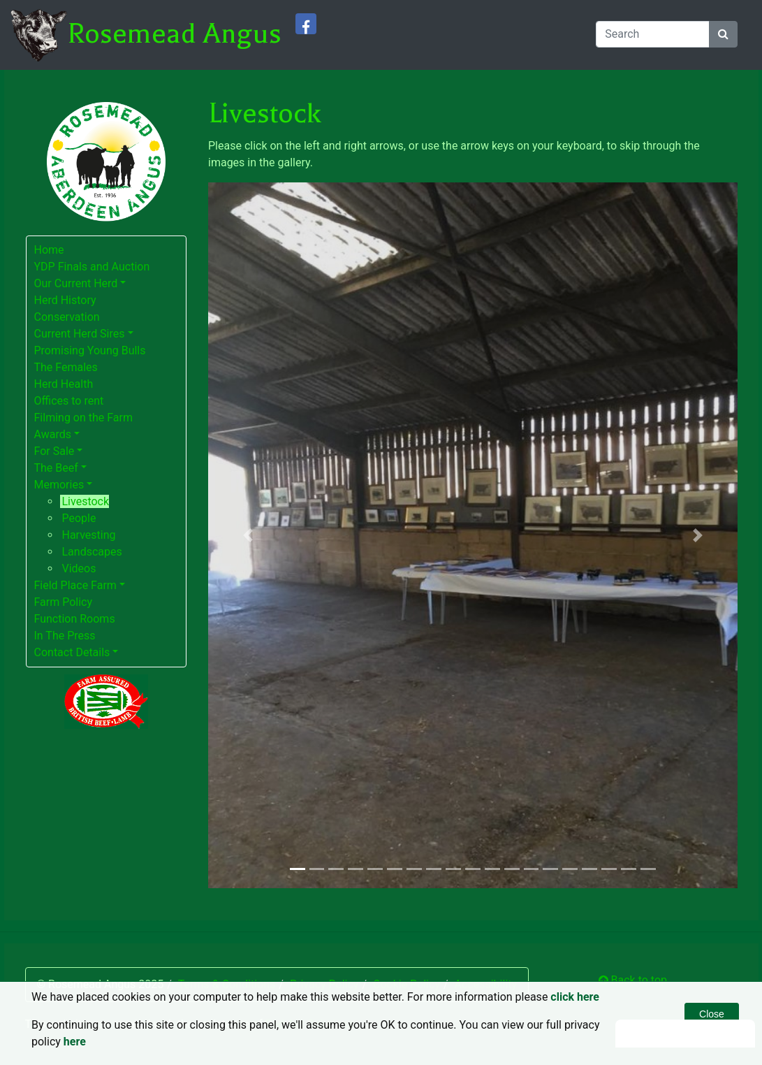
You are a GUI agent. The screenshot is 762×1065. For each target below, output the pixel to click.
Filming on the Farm (83, 417)
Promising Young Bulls (90, 350)
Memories (59, 484)
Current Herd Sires (79, 333)
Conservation (67, 317)
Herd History (65, 300)
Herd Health (64, 384)
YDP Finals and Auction (92, 266)
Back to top (633, 980)
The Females (66, 367)
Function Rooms (74, 618)
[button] (248, 535)
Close (711, 1014)
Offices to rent (69, 400)
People (79, 518)
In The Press (65, 635)
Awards (52, 434)
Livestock (86, 501)
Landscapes (92, 551)
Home (49, 249)
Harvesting (89, 535)
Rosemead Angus (174, 33)
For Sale (54, 451)
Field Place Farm (75, 585)
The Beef (56, 467)
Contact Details (72, 652)
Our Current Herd (76, 283)
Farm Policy (63, 602)
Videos (79, 568)
